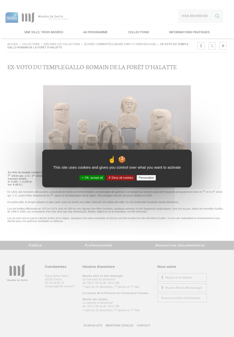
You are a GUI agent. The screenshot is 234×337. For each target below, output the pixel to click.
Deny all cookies (120, 177)
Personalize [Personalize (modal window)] (146, 177)
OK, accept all (92, 177)
